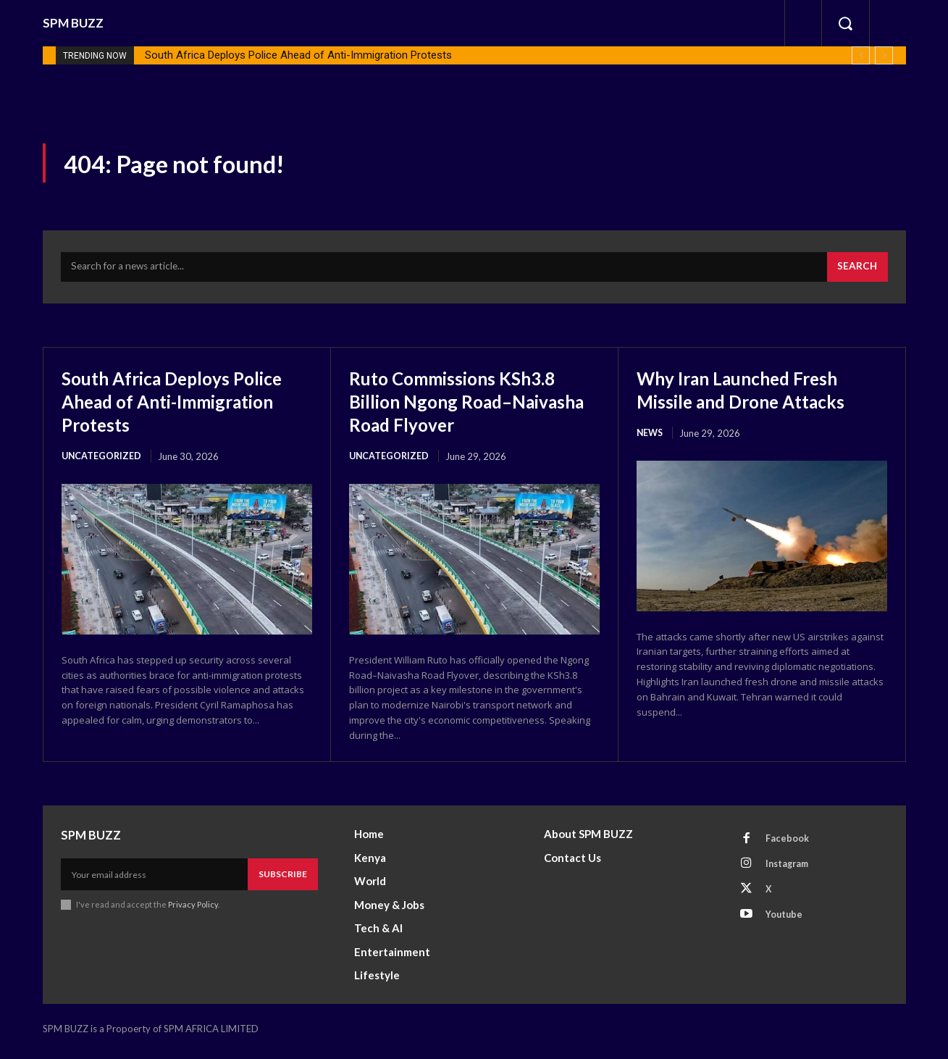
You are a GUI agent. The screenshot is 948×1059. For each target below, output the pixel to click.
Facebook (788, 845)
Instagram (790, 872)
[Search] (857, 271)
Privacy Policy (194, 911)
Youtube (786, 926)
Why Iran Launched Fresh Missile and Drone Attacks (757, 394)
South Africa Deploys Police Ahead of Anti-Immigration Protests (298, 55)
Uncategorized (102, 462)
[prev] (861, 55)
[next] (884, 55)
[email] (154, 880)
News (651, 438)
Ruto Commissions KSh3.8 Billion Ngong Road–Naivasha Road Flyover (467, 405)
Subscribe (283, 879)
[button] (845, 23)
